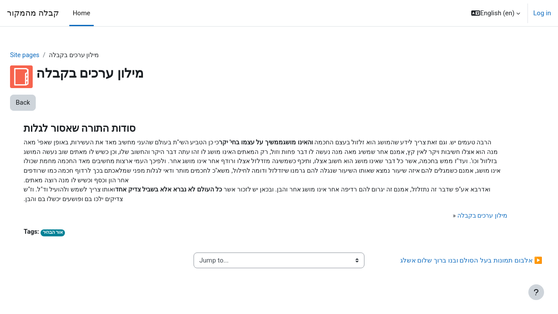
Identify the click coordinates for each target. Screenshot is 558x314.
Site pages (46, 55)
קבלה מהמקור (33, 13)
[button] (496, 13)
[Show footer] (536, 292)
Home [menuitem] (81, 13)
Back (44, 103)
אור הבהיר (73, 236)
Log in (542, 13)
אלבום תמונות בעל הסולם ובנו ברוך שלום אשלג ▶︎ (450, 264)
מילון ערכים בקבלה (463, 218)
